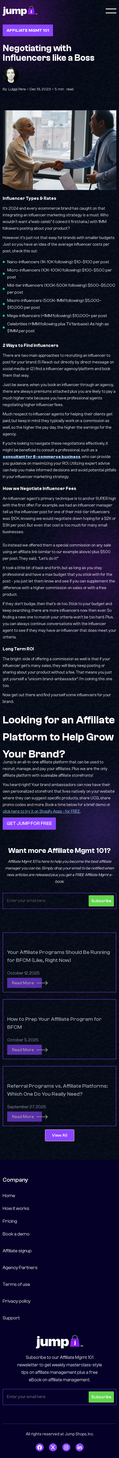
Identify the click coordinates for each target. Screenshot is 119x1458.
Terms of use (16, 1284)
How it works (16, 1208)
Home (9, 1195)
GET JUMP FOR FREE (29, 823)
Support (11, 1318)
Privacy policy (17, 1301)
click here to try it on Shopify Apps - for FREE (41, 811)
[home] (20, 11)
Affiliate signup (17, 1251)
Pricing (10, 1221)
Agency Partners (20, 1267)
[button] (111, 11)
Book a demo (16, 1234)
